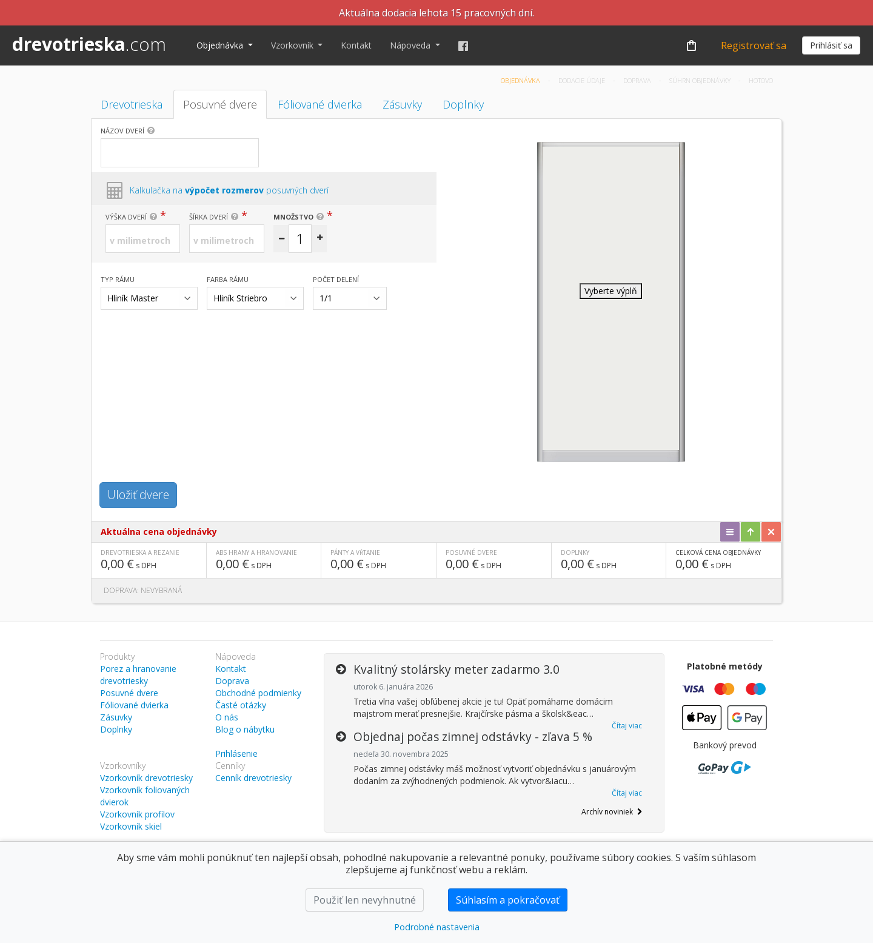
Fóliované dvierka (320, 104)
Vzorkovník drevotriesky (146, 778)
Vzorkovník (293, 45)
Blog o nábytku (245, 729)
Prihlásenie (236, 753)
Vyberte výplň (610, 291)
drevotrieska (89, 44)
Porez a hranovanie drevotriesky (138, 674)
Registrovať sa (753, 45)
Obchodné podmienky (258, 693)
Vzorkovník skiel (131, 826)
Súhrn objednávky (700, 80)
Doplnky (463, 104)
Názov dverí (122, 130)
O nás (226, 717)
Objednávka (221, 45)
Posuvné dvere (220, 104)
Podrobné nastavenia (437, 927)
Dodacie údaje (582, 80)
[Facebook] (463, 45)
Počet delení (336, 279)
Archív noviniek (611, 812)
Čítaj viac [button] (627, 725)
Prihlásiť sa (831, 45)
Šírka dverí (208, 216)
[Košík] (691, 45)
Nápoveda (411, 45)
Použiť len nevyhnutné (364, 900)
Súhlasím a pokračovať (508, 900)
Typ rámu (118, 279)
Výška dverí (126, 216)
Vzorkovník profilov (137, 814)
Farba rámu (228, 279)
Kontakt (356, 45)
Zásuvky (402, 104)
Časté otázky (240, 705)
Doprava (638, 80)
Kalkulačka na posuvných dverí (229, 190)
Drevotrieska (131, 104)
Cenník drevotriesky (253, 778)
